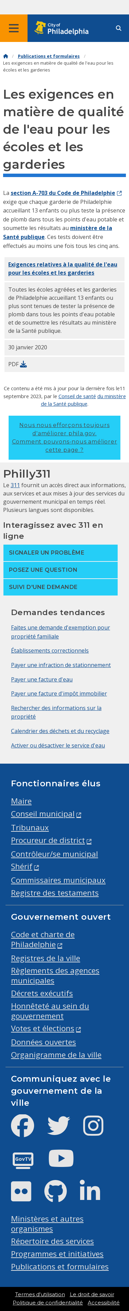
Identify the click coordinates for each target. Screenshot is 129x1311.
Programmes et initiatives (57, 1253)
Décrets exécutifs (42, 993)
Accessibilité (104, 1303)
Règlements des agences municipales (55, 975)
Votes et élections (42, 1028)
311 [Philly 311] (15, 485)
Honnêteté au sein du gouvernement (50, 1011)
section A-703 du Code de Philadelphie (63, 193)
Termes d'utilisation (40, 1294)
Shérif (21, 866)
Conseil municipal (43, 813)
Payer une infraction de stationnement (61, 665)
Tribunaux (30, 827)
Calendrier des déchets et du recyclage (60, 731)
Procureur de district (48, 840)
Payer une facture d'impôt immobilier (59, 693)
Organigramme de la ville (56, 1054)
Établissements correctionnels (50, 650)
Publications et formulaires (49, 56)
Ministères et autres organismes (47, 1223)
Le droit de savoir (92, 1294)
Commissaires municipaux (58, 880)
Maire (21, 801)
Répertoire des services (52, 1241)
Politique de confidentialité (48, 1303)
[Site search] (118, 28)
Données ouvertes (43, 1042)
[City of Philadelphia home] (63, 28)
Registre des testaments (55, 892)
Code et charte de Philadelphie (43, 939)
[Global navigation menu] (14, 28)
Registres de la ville (45, 958)
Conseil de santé (77, 396)
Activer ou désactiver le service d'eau (58, 745)
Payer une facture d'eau (42, 679)
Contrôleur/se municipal (54, 854)
